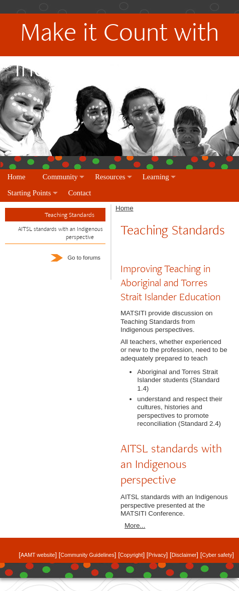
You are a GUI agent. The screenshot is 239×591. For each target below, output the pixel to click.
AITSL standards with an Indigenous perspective (60, 232)
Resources (110, 177)
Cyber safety (217, 555)
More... (135, 525)
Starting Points (29, 193)
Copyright (131, 555)
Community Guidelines (87, 555)
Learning (156, 177)
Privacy (157, 555)
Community (60, 177)
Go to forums (75, 258)
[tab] (55, 233)
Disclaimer (184, 555)
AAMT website (38, 555)
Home (17, 177)
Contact (79, 193)
